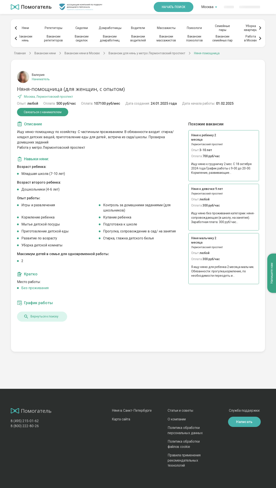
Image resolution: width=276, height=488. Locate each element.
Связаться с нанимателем (42, 112)
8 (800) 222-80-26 (25, 426)
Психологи (194, 28)
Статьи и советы (180, 410)
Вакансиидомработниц (110, 38)
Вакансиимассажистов (166, 38)
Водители (138, 28)
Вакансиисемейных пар (222, 38)
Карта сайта (121, 419)
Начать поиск (173, 7)
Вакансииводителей (138, 38)
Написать (244, 422)
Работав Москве (250, 38)
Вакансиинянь (25, 38)
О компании (177, 419)
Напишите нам (271, 273)
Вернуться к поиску (41, 316)
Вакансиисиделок (82, 38)
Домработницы (110, 28)
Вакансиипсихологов (194, 38)
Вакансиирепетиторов (53, 38)
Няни (25, 28)
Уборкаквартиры (251, 28)
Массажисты (166, 28)
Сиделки (81, 28)
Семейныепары (222, 28)
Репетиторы (53, 28)
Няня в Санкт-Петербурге (132, 410)
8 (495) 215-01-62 (25, 421)
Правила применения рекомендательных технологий (184, 460)
